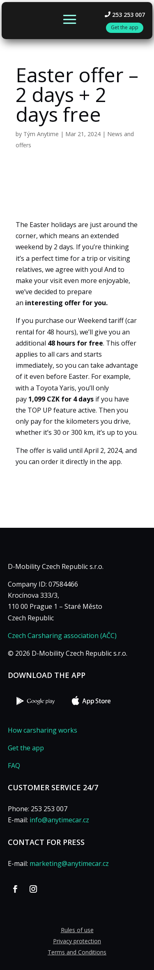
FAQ (14, 765)
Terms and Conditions (77, 952)
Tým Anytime (41, 134)
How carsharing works (42, 730)
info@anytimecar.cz (59, 819)
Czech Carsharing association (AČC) (62, 635)
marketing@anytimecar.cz (69, 863)
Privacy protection (77, 941)
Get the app (26, 747)
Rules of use (77, 930)
